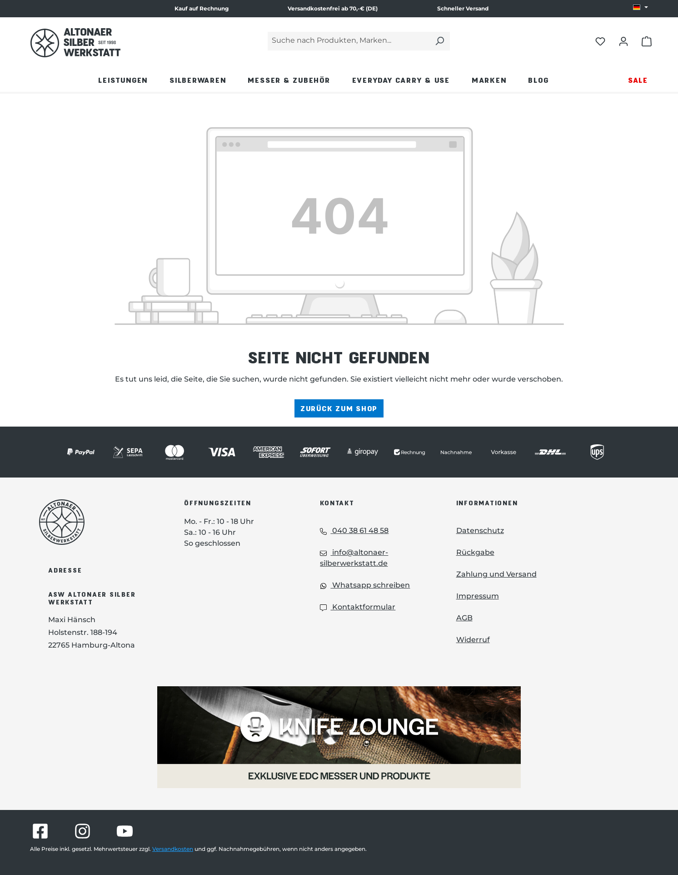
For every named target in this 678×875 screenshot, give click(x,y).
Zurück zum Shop (339, 408)
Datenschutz (480, 530)
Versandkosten (172, 848)
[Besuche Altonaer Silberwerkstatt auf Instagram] (82, 831)
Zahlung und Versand (496, 574)
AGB (464, 618)
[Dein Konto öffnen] (623, 41)
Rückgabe (475, 552)
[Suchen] (439, 41)
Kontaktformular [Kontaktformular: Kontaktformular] (357, 607)
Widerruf (473, 639)
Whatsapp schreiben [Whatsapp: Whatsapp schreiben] (365, 585)
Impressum (477, 596)
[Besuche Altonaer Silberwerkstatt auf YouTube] (125, 831)
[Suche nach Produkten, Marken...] (348, 41)
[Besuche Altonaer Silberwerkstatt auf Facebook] (40, 831)
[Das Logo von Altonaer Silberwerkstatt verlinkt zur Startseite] (98, 522)
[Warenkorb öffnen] (646, 41)
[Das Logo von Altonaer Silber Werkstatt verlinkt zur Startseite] (75, 42)
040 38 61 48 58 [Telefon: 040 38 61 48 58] (354, 530)
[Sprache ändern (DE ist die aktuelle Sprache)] (640, 7)
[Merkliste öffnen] (600, 41)
